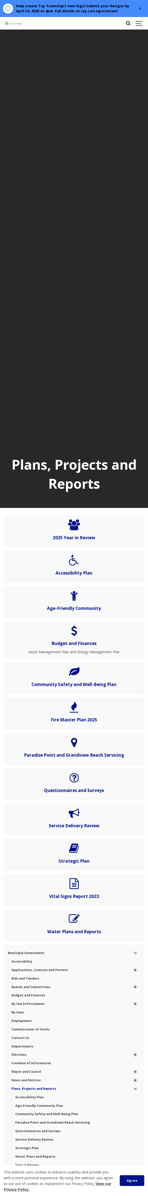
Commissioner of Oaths (31, 1029)
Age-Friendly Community (74, 608)
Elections (19, 1054)
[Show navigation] (139, 23)
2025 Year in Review (74, 538)
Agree (132, 1180)
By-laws (18, 1012)
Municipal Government (26, 953)
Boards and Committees (31, 987)
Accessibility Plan (74, 573)
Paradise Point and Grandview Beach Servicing (74, 755)
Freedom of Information (31, 1063)
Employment (22, 1021)
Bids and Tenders (25, 978)
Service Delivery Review (74, 826)
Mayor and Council (26, 1072)
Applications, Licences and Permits (40, 970)
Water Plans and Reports (74, 932)
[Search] (128, 23)
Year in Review (27, 1165)
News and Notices (26, 1080)
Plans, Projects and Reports (34, 1089)
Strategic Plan (74, 861)
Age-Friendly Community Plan (39, 1106)
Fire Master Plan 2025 (74, 720)
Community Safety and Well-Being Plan (74, 684)
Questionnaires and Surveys (74, 790)
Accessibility (22, 961)
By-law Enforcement (28, 1004)
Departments (23, 1046)
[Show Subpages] (135, 953)
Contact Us (21, 1038)
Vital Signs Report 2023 (74, 896)
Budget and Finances (74, 643)
